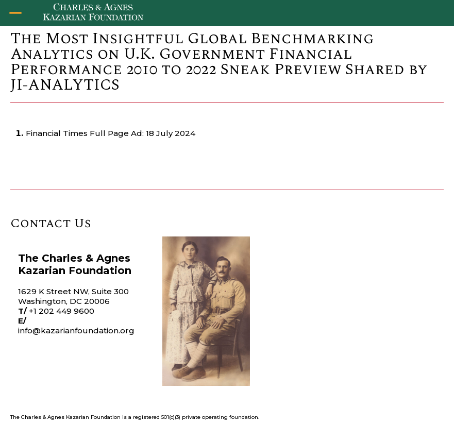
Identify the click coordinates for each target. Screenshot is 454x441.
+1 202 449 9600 (61, 311)
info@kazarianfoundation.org (76, 330)
